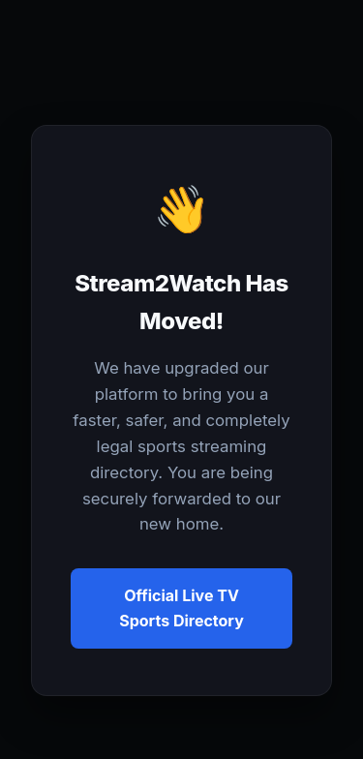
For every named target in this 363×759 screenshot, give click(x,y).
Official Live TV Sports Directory (181, 608)
